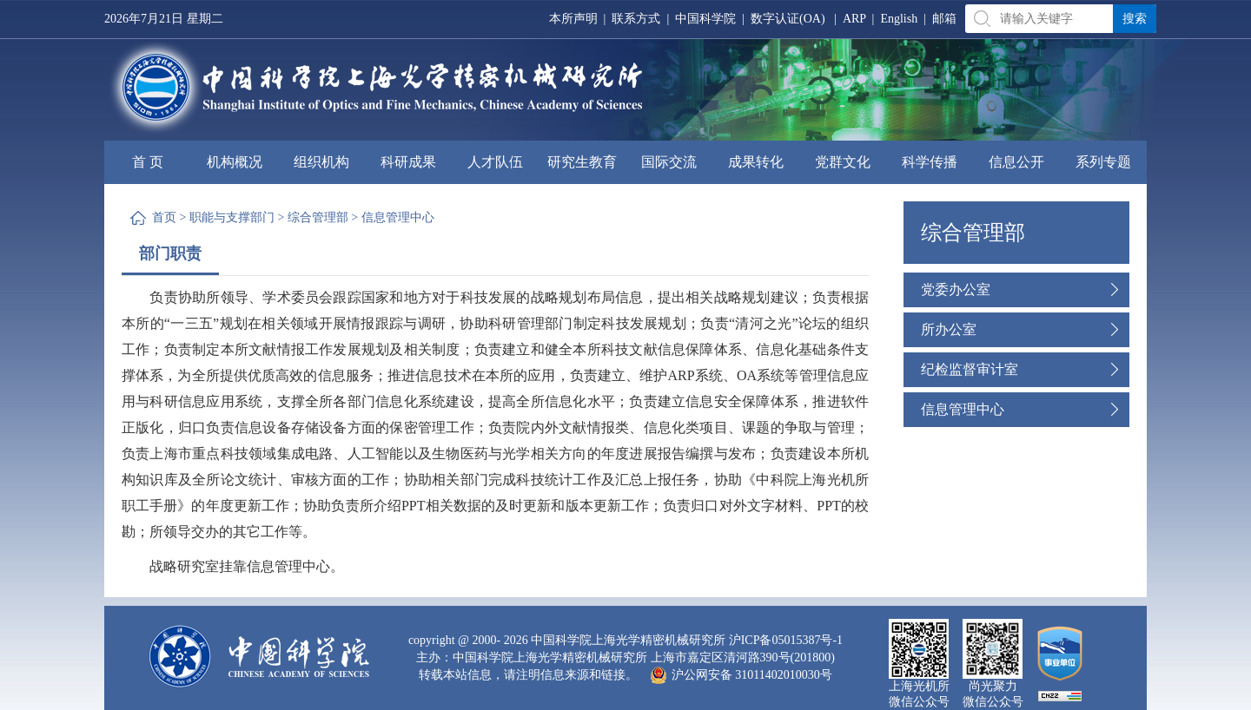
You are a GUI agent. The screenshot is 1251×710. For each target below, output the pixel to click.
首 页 (147, 161)
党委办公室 (955, 289)
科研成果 (408, 161)
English (898, 18)
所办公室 (948, 329)
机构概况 (234, 161)
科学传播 (929, 161)
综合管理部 (318, 217)
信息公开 (1016, 161)
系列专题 (1103, 161)
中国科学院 (705, 18)
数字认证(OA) (788, 18)
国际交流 (669, 161)
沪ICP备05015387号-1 (786, 640)
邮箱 (944, 18)
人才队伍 (495, 161)
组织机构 (321, 161)
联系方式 (636, 18)
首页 (164, 217)
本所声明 (573, 18)
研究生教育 (582, 161)
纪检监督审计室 (969, 369)
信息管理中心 (397, 217)
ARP (854, 18)
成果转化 (756, 161)
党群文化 (842, 161)
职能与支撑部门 (232, 217)
